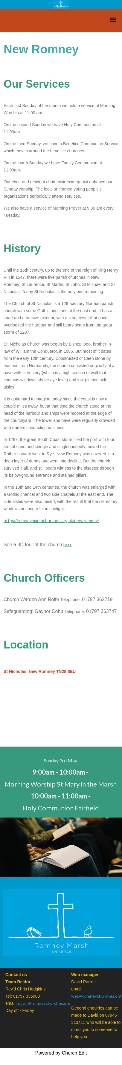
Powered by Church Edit (61, 1052)
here (67, 544)
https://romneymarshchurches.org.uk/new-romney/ (51, 520)
